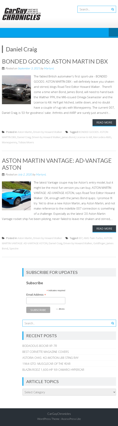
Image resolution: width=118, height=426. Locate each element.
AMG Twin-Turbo (93, 238)
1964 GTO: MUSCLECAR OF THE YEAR (46, 364)
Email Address (36, 295)
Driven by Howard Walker (47, 132)
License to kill (84, 137)
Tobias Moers (26, 142)
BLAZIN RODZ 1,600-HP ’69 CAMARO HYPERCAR (53, 369)
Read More (104, 122)
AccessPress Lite (71, 418)
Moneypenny (9, 142)
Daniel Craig (24, 137)
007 (80, 238)
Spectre (14, 248)
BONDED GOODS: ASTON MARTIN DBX (55, 61)
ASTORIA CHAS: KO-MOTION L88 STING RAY (50, 358)
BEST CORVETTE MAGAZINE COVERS (45, 352)
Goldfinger (99, 243)
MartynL (49, 68)
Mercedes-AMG (102, 137)
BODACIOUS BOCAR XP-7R (39, 346)
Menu (113, 32)
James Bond (68, 137)
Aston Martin (25, 132)
